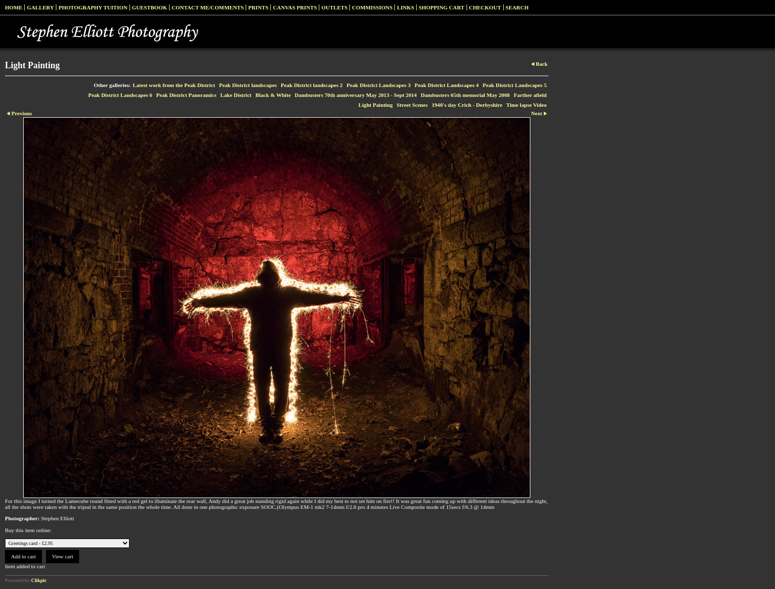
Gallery (40, 7)
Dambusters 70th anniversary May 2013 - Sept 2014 (356, 95)
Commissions (372, 7)
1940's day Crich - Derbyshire (466, 105)
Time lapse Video (526, 105)
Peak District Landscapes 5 (514, 85)
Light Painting (375, 105)
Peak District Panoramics (186, 95)
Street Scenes (412, 105)
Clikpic (38, 580)
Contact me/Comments (208, 7)
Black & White (273, 95)
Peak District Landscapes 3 (378, 85)
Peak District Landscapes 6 (120, 95)
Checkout (485, 7)
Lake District (236, 95)
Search (517, 7)
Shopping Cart (442, 7)
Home (13, 7)
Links (405, 7)
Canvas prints (295, 7)
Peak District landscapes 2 (312, 85)
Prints (258, 7)
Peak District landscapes (248, 85)
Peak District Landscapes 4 (447, 85)
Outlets (334, 7)
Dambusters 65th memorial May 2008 (465, 95)
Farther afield (530, 95)
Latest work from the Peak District (174, 85)
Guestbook (150, 7)
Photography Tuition (92, 7)
